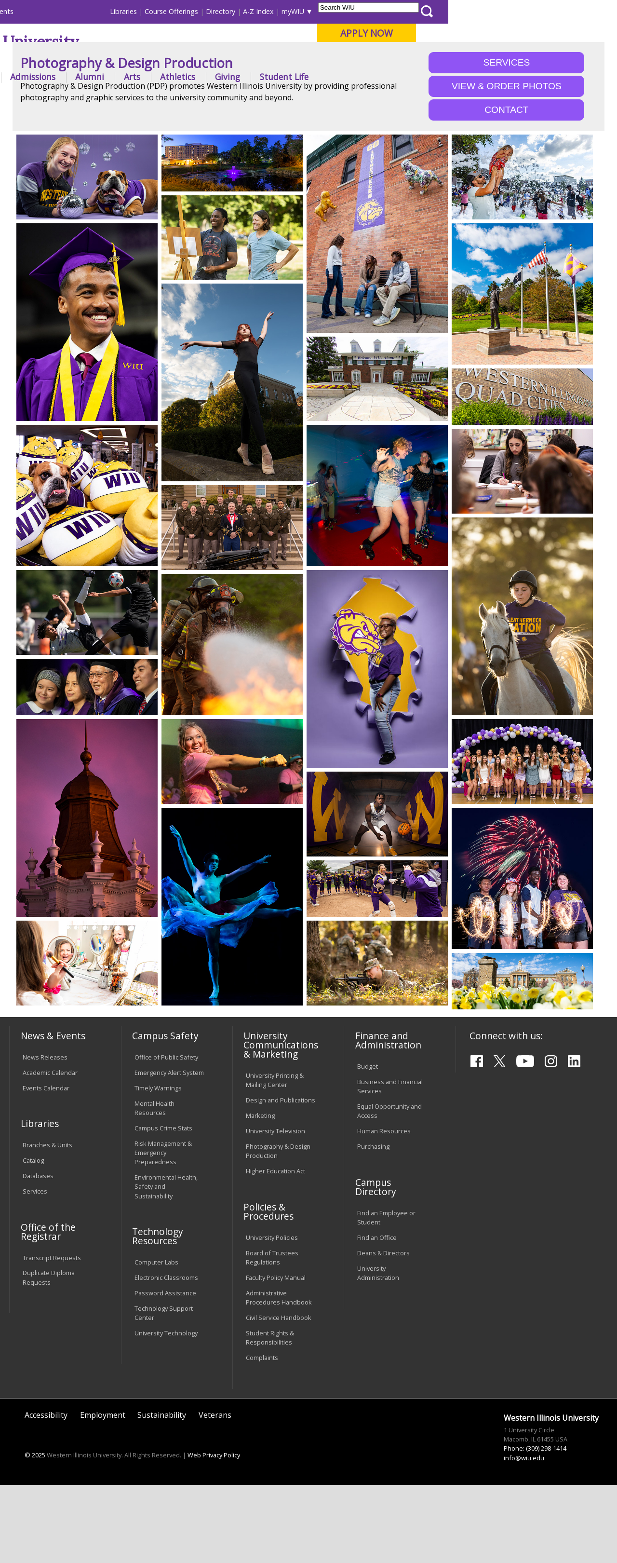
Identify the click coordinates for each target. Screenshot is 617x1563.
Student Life (453, 76)
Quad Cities (231, 57)
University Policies (272, 1315)
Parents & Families (42, 11)
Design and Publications (280, 1178)
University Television (275, 1209)
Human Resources (384, 1209)
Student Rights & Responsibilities (270, 1416)
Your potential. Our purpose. (107, 57)
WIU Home (154, 102)
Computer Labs (156, 1340)
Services (35, 1269)
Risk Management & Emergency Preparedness (163, 1230)
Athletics (346, 76)
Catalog (33, 1238)
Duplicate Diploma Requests (49, 1355)
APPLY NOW (535, 33)
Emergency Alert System (169, 1150)
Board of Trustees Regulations (272, 1335)
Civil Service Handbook (278, 1395)
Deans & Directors (383, 1330)
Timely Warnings (158, 1165)
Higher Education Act (275, 1249)
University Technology (166, 1411)
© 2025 (35, 1532)
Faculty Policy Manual (276, 1355)
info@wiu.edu (524, 1535)
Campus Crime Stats (163, 1205)
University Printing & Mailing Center (275, 1158)
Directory (388, 11)
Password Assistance (165, 1371)
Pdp (186, 102)
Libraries (291, 11)
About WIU (75, 76)
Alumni (258, 76)
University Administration (378, 1350)
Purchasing (373, 1224)
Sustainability (161, 1492)
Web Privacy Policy (214, 1532)
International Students (146, 11)
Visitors (91, 11)
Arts (301, 76)
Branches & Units (47, 1223)
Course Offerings (339, 11)
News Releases (45, 1134)
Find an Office (377, 1315)
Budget (367, 1144)
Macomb (185, 57)
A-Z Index (426, 11)
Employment (102, 1492)
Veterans (215, 1492)
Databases (38, 1254)
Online (274, 57)
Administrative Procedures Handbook (279, 1376)
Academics (138, 76)
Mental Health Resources (154, 1186)
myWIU (461, 11)
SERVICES (506, 141)
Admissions (201, 76)
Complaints (262, 1435)
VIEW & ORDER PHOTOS (507, 164)
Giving (396, 76)
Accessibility (46, 1492)
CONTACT (506, 188)
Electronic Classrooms (166, 1355)
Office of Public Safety (166, 1134)
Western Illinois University (151, 42)
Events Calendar (46, 1165)
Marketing (260, 1193)
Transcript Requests (52, 1335)
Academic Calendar (50, 1150)
